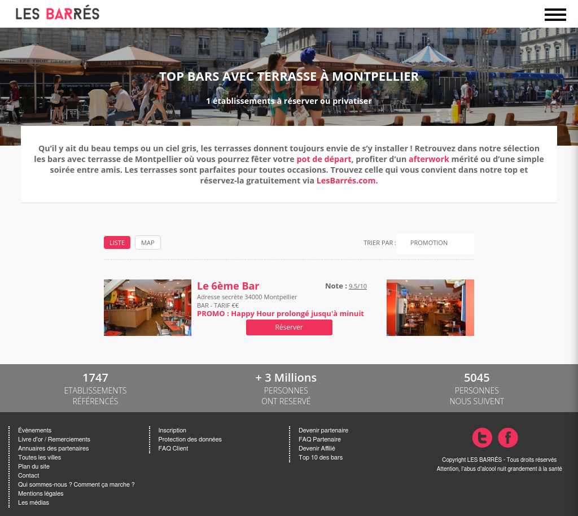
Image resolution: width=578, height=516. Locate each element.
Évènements (34, 430)
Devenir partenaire (323, 430)
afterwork (429, 159)
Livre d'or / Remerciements (54, 439)
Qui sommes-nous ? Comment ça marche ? (76, 485)
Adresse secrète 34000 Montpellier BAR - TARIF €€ (280, 305)
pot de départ (324, 159)
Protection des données (190, 439)
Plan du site (34, 466)
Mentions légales (40, 494)
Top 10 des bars (321, 457)
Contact (28, 476)
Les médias (33, 503)
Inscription (173, 430)
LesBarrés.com (346, 180)
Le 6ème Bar (228, 285)
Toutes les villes (39, 457)
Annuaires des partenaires (53, 448)
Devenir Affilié (317, 448)
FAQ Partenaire (320, 439)
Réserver (289, 327)
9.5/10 (358, 286)
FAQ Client (174, 448)
